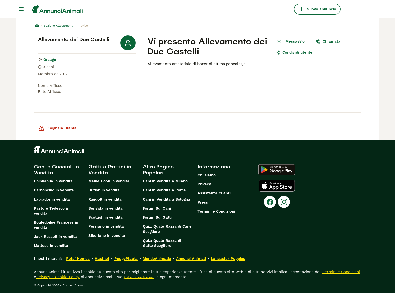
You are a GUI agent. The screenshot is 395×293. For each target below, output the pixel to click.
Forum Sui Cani (157, 208)
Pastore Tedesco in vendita (51, 211)
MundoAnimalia (157, 258)
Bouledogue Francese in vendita (56, 225)
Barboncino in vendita (54, 190)
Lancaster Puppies (228, 258)
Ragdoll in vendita (105, 199)
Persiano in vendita (106, 226)
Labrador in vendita (52, 199)
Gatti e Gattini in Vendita (109, 170)
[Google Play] (276, 170)
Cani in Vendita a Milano (165, 181)
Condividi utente (293, 52)
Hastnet (102, 258)
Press (203, 202)
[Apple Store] (277, 186)
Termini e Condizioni (216, 211)
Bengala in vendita (105, 208)
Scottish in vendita (105, 217)
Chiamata (328, 41)
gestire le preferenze (138, 277)
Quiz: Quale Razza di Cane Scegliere (167, 229)
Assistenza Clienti (214, 193)
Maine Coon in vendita (108, 181)
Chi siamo (207, 175)
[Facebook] (270, 202)
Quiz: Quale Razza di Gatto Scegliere (162, 243)
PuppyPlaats (126, 258)
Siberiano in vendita (106, 235)
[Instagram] (284, 202)
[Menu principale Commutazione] (21, 9)
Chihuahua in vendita (53, 181)
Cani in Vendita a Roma (164, 190)
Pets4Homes (78, 258)
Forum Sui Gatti (157, 217)
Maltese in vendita (51, 245)
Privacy (204, 184)
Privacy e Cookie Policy (58, 277)
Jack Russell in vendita (55, 236)
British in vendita (104, 190)
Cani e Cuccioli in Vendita (56, 170)
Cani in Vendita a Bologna (166, 199)
